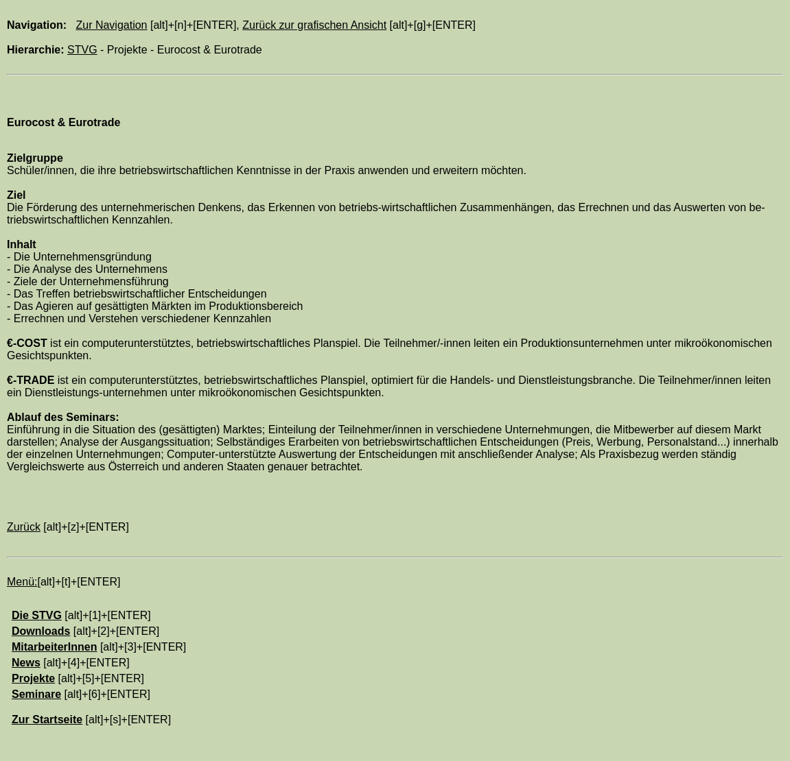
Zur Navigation (111, 25)
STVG (82, 50)
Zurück (23, 527)
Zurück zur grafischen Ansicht (314, 25)
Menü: (22, 582)
